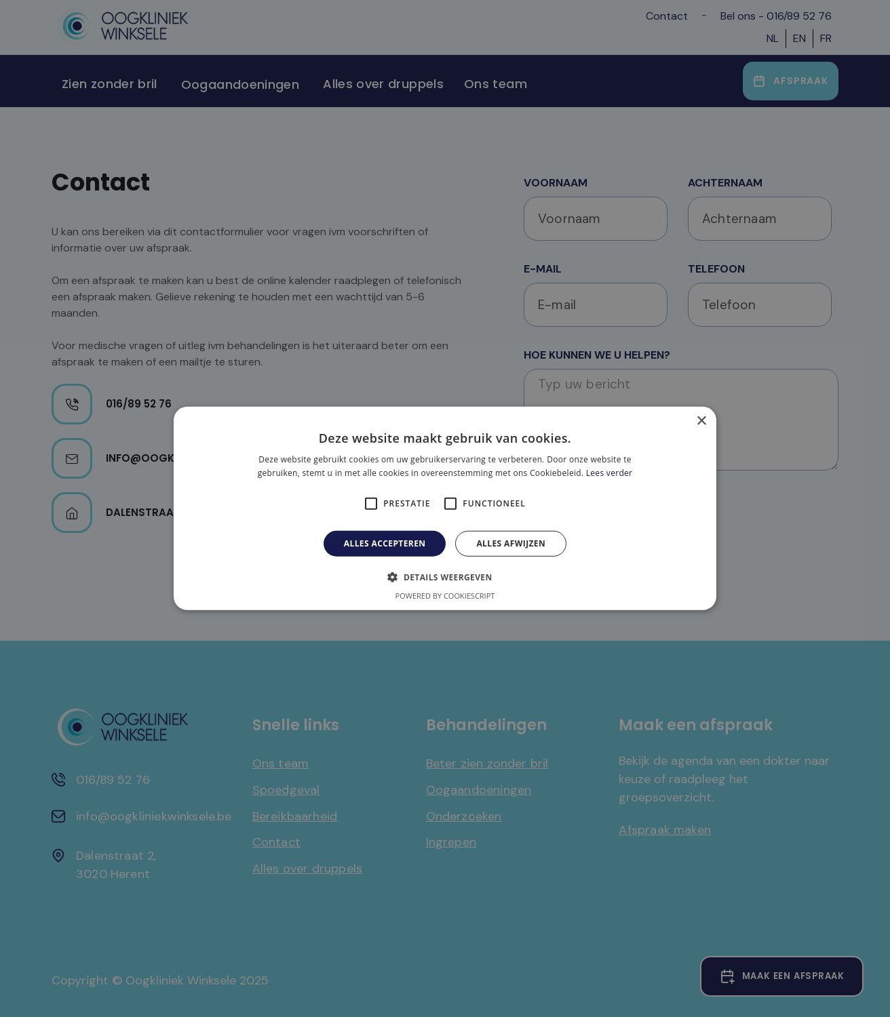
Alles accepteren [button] (385, 543)
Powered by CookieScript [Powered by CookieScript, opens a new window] (445, 596)
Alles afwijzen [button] (510, 543)
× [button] (701, 421)
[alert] (445, 508)
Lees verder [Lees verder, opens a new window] (609, 473)
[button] (445, 577)
